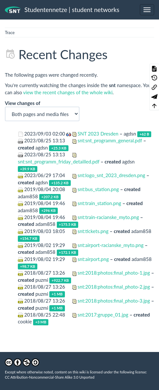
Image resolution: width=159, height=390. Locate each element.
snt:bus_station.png (98, 189)
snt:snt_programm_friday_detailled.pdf (58, 161)
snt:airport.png (93, 259)
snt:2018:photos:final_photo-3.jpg (114, 301)
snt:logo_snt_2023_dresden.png (111, 175)
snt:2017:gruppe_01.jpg (103, 315)
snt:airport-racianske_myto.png (110, 245)
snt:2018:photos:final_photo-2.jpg (114, 287)
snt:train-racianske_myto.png (108, 217)
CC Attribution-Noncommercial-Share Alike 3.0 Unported (49, 377)
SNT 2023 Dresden (98, 133)
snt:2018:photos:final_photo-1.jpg (114, 273)
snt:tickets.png (93, 231)
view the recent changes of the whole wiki (67, 92)
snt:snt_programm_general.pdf (110, 140)
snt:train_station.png (99, 203)
